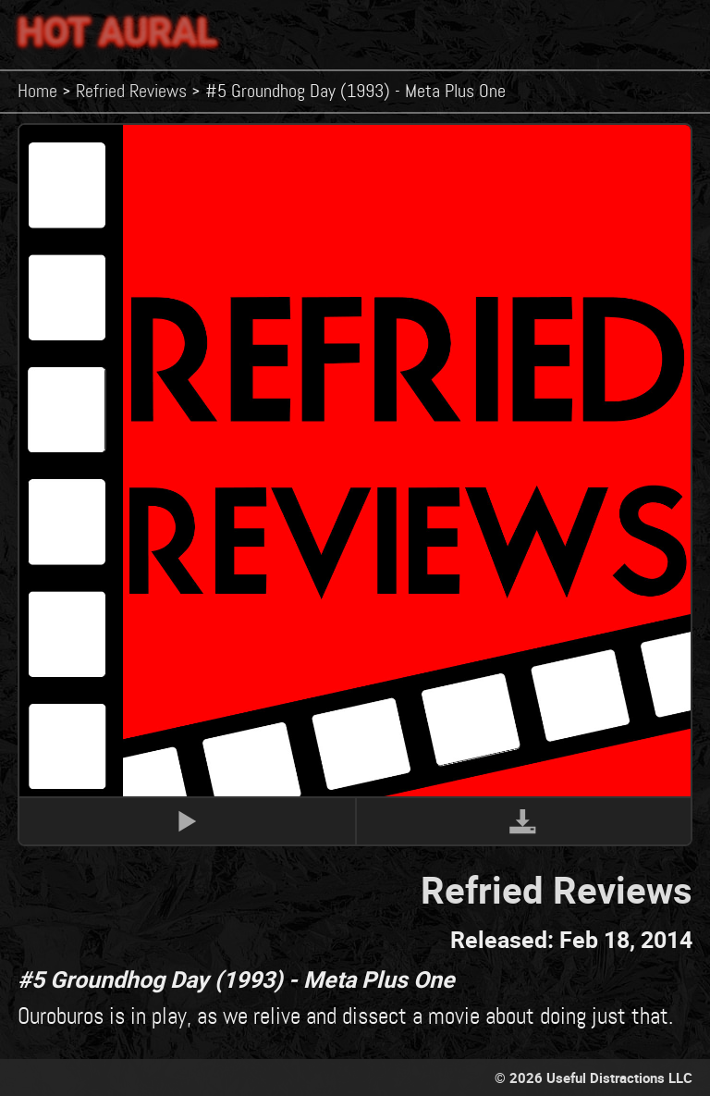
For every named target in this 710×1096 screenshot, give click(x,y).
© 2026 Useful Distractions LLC (593, 1077)
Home (37, 91)
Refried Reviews (131, 91)
